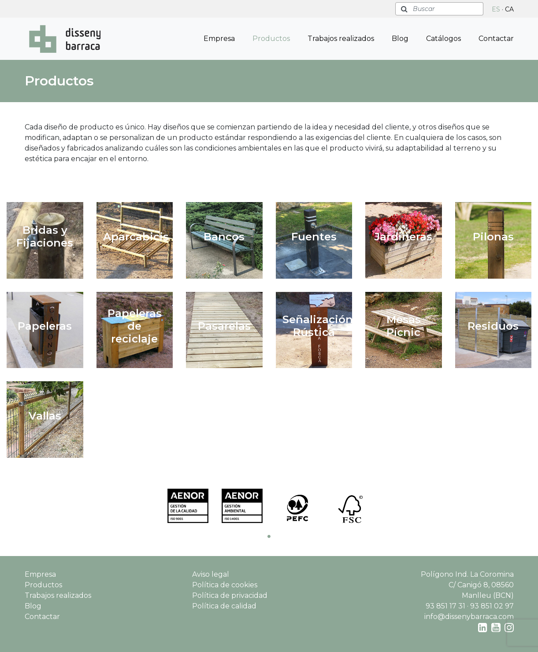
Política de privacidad (229, 595)
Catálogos (443, 38)
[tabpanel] (188, 506)
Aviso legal (210, 574)
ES (496, 9)
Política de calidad (224, 606)
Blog (400, 38)
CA (509, 9)
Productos (271, 38)
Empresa (219, 38)
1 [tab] (269, 536)
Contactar (496, 38)
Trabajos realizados (341, 38)
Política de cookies (224, 585)
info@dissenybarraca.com (469, 616)
